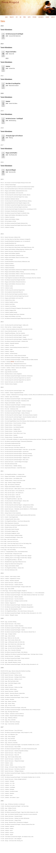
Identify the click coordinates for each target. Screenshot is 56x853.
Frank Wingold (10, 2)
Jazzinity (12, 361)
